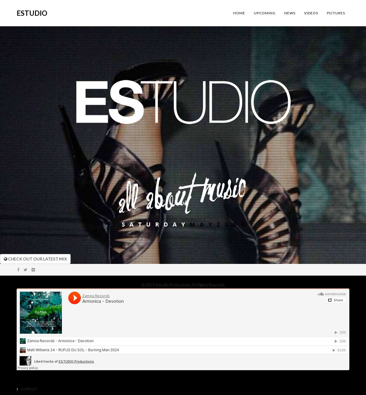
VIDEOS (311, 13)
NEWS (289, 13)
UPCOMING (265, 13)
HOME (239, 13)
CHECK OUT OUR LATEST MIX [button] (35, 258)
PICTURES (336, 13)
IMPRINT (28, 389)
